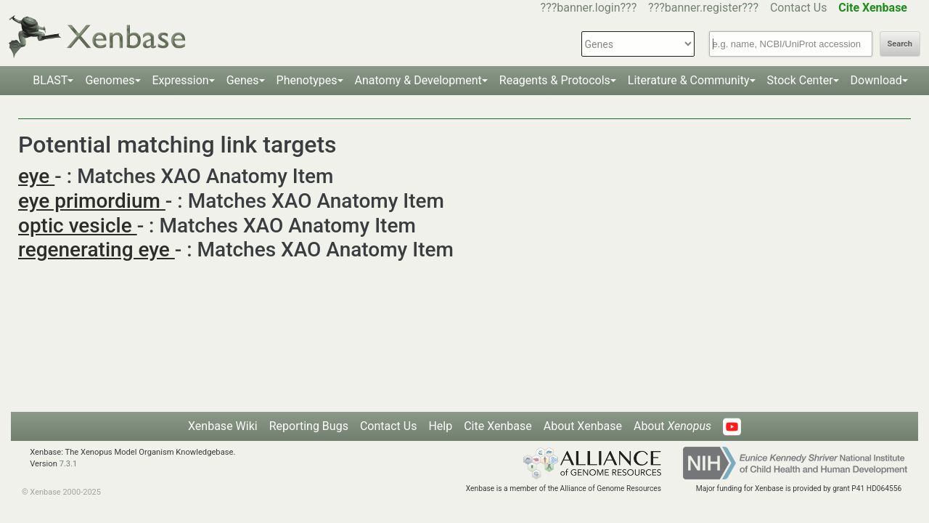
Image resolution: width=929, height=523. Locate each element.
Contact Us (798, 8)
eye (36, 176)
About (672, 426)
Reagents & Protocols (554, 80)
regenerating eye (96, 250)
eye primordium (91, 201)
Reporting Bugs (308, 426)
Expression (180, 80)
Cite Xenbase (498, 426)
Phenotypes (307, 80)
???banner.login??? (589, 8)
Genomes (109, 80)
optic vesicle (77, 226)
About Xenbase (583, 426)
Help (440, 426)
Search (900, 44)
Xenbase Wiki (223, 426)
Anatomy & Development (418, 80)
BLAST (50, 80)
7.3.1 (69, 464)
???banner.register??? (703, 8)
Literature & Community (689, 80)
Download (876, 80)
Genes (242, 80)
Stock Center (800, 80)
